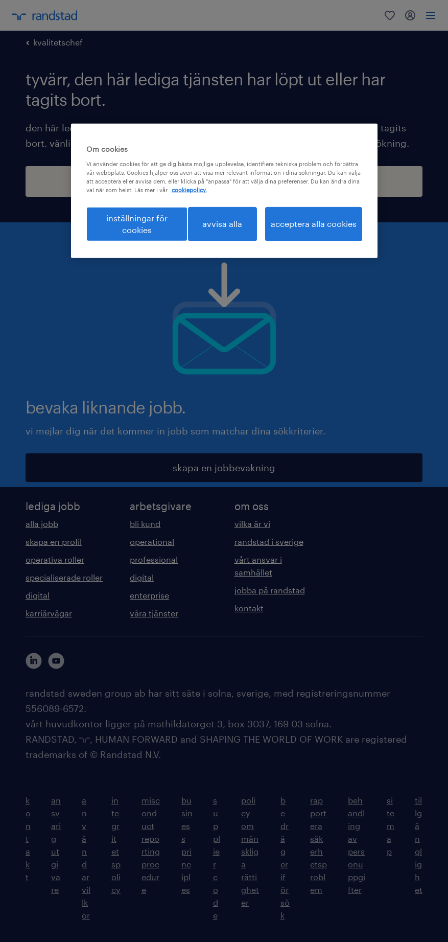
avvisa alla (222, 223)
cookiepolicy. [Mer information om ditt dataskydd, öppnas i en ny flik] (189, 190)
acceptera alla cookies (314, 223)
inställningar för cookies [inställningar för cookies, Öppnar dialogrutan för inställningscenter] (137, 223)
